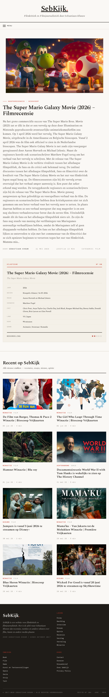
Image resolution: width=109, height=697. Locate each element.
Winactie (61, 645)
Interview (61, 625)
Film (5, 661)
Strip (5, 678)
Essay (59, 618)
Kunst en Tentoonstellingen (16, 667)
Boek (5, 657)
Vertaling (61, 642)
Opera (5, 671)
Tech (5, 681)
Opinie (60, 631)
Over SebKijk (63, 667)
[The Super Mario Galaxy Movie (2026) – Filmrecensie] (54, 65)
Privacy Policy (64, 671)
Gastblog (61, 621)
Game (5, 664)
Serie (5, 674)
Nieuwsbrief (62, 664)
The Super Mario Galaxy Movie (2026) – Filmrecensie (49, 111)
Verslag (60, 638)
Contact (60, 657)
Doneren (60, 661)
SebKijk (54, 8)
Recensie (61, 635)
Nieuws (60, 628)
